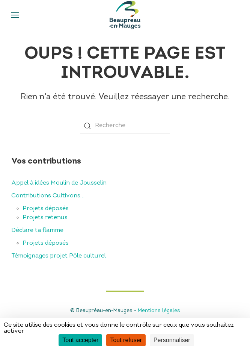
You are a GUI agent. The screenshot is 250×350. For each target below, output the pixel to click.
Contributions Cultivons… (47, 196)
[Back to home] (125, 15)
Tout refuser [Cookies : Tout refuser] (126, 340)
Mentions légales (159, 311)
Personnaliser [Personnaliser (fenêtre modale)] (172, 340)
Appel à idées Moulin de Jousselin (59, 183)
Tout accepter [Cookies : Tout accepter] (80, 340)
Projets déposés (46, 209)
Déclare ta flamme (37, 230)
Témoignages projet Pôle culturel (58, 256)
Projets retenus (45, 218)
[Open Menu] (15, 15)
